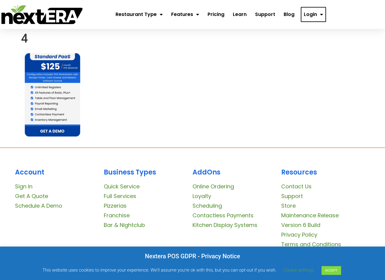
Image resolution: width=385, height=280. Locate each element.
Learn (240, 14)
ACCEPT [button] (331, 270)
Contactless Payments (223, 215)
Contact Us (296, 186)
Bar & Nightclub (124, 225)
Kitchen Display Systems (224, 225)
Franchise (117, 215)
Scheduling (207, 205)
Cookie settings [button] (299, 270)
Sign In (23, 186)
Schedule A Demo (38, 205)
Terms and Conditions (311, 244)
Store (288, 205)
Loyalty (201, 196)
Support (265, 14)
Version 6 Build (300, 225)
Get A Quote (31, 196)
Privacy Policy (299, 234)
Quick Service (122, 186)
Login (313, 14)
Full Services (120, 196)
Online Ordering (213, 186)
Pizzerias (115, 205)
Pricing (216, 14)
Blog (289, 14)
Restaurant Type (139, 14)
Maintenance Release (310, 215)
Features (185, 14)
